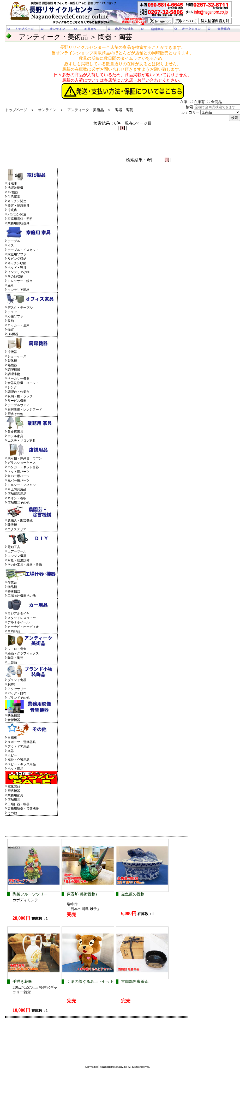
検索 (213, 107)
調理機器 (14, 369)
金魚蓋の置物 (133, 894)
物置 (11, 330)
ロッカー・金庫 (18, 325)
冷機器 (12, 352)
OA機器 (13, 334)
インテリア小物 (18, 272)
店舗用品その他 (18, 502)
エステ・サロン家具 (22, 440)
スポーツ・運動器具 (22, 742)
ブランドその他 (18, 698)
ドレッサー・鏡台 (20, 281)
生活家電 (14, 196)
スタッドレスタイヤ (22, 618)
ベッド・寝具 (17, 267)
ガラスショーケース (22, 463)
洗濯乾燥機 (15, 188)
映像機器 (14, 715)
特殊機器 (14, 591)
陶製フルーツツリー (30, 894)
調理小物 (14, 374)
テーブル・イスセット (23, 250)
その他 (12, 813)
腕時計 (12, 684)
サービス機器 (17, 400)
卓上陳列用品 (17, 489)
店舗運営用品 (17, 494)
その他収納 (15, 276)
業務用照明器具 (18, 223)
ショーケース (17, 356)
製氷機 (12, 361)
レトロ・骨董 (17, 649)
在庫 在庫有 (192, 102)
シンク (12, 387)
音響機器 (14, 720)
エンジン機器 (17, 556)
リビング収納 (17, 259)
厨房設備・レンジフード (25, 409)
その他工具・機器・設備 (25, 565)
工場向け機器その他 (22, 596)
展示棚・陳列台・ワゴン (25, 458)
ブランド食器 (17, 680)
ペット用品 (15, 769)
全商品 (214, 102)
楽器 (11, 751)
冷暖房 (12, 210)
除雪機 (12, 525)
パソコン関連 (17, 214)
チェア (12, 312)
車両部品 (14, 631)
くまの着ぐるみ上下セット (90, 981)
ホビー (12, 755)
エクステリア (17, 529)
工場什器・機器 (18, 804)
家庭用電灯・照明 (20, 219)
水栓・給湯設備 (18, 560)
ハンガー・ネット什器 (23, 467)
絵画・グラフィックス (23, 653)
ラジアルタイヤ (18, 613)
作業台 (12, 582)
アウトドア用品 (18, 746)
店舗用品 (14, 800)
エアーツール (17, 551)
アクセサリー (17, 689)
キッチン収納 (17, 263)
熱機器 (12, 365)
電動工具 (14, 547)
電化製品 (14, 786)
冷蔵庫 (12, 183)
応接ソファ (15, 316)
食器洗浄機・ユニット (23, 383)
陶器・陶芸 (124, 110)
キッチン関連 (17, 201)
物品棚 (12, 587)
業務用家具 (15, 795)
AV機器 (13, 192)
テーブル (14, 241)
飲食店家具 (15, 432)
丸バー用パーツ (18, 480)
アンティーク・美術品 (85, 110)
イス (11, 245)
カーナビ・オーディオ (23, 627)
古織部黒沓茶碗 (134, 981)
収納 (11, 321)
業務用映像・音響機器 (23, 808)
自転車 (12, 737)
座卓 (11, 285)
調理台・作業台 (18, 392)
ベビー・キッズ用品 (22, 764)
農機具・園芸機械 (20, 520)
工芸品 (12, 662)
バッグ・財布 (17, 693)
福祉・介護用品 (18, 760)
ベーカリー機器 (18, 378)
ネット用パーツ (18, 471)
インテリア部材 (18, 290)
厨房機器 (14, 791)
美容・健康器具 (18, 205)
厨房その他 (15, 414)
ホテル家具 (15, 436)
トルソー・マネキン (22, 485)
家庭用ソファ (17, 254)
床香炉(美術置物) (82, 894)
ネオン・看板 (17, 498)
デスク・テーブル (20, 307)
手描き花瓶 (22, 981)
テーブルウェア (18, 405)
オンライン (47, 110)
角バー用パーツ (18, 476)
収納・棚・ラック (20, 396)
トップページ (16, 110)
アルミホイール (18, 622)
